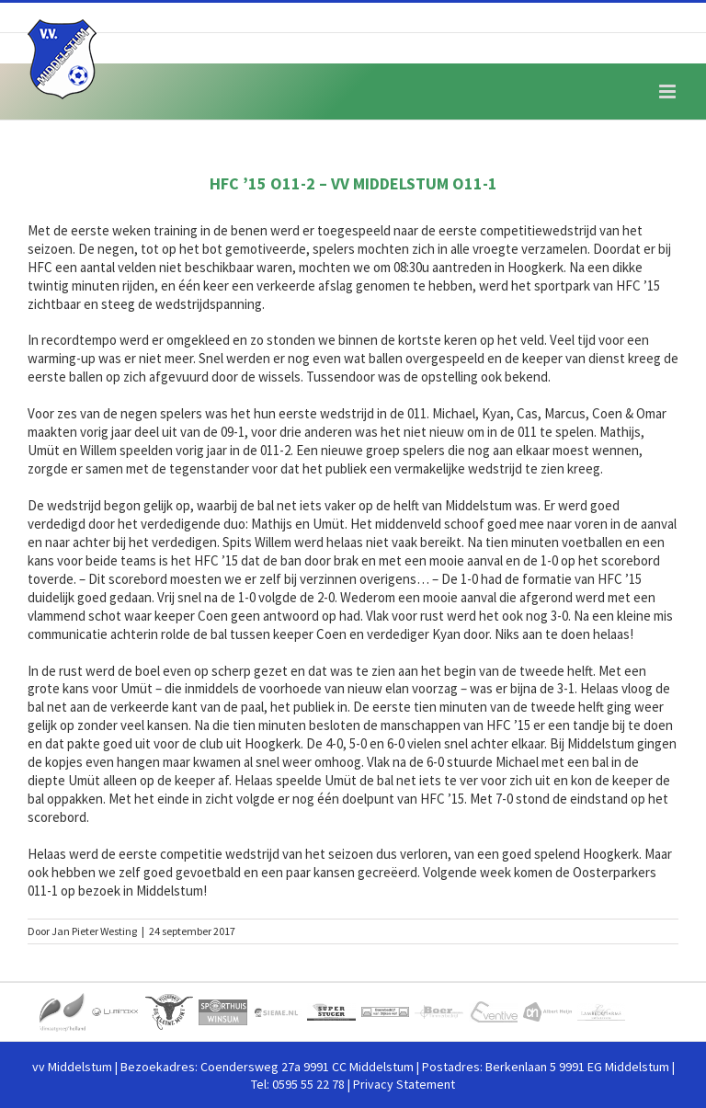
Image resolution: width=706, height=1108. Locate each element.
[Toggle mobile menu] (668, 91)
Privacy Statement (404, 1084)
